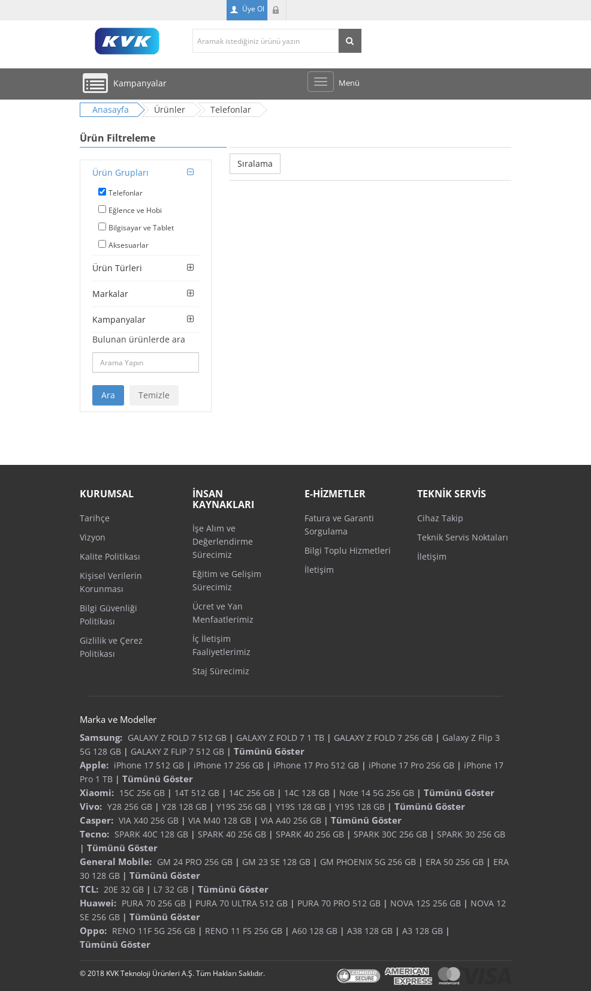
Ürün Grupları (120, 172)
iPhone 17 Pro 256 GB (411, 765)
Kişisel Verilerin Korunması (111, 582)
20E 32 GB (124, 889)
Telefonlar (125, 193)
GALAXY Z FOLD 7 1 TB (280, 737)
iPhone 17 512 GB (149, 765)
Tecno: (94, 834)
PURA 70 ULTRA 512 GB (241, 903)
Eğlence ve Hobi (135, 210)
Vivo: (91, 806)
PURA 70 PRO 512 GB (339, 903)
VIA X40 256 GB (149, 820)
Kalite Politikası (110, 556)
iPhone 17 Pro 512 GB (316, 765)
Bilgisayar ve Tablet (141, 228)
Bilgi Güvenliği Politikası (108, 614)
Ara (108, 395)
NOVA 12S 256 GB (425, 903)
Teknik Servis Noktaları (462, 537)
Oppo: (93, 930)
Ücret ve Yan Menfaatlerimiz (223, 612)
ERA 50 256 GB (455, 861)
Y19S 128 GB (300, 806)
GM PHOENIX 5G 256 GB (368, 861)
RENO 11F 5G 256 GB (153, 930)
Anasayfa (110, 109)
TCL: (89, 889)
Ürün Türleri (117, 268)
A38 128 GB (370, 930)
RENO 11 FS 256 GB (243, 930)
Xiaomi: (97, 792)
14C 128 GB (307, 792)
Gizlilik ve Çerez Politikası (111, 647)
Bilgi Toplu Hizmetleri (347, 550)
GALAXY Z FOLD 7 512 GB (177, 737)
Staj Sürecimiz (220, 671)
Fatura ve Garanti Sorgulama (339, 524)
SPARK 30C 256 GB (390, 834)
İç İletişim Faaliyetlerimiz (221, 645)
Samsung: (101, 737)
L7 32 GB (170, 889)
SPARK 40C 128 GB (151, 834)
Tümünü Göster (269, 751)
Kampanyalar (119, 319)
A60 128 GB (314, 930)
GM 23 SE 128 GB (276, 861)
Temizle (154, 395)
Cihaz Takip (440, 518)
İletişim (319, 569)
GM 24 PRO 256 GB (195, 861)
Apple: (94, 765)
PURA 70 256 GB (154, 903)
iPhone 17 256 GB (229, 765)
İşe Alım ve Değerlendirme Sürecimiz (222, 541)
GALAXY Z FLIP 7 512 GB (177, 751)
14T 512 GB (196, 792)
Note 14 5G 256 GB (376, 792)
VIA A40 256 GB (291, 820)
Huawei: (98, 903)
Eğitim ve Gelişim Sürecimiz (226, 580)
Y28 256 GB (129, 806)
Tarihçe (95, 518)
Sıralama (255, 163)
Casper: (96, 820)
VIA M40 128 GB (219, 820)
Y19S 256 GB (241, 806)
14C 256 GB (252, 792)
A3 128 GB (422, 930)
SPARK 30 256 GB (471, 834)
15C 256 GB (142, 792)
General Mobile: (116, 861)
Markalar (110, 293)
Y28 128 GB (184, 806)
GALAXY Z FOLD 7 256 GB (383, 737)
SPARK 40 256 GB (232, 834)
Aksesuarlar (128, 245)
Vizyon (92, 537)
